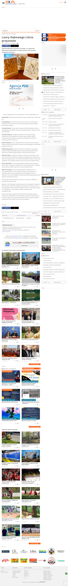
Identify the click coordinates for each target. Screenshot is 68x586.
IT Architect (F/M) (47, 267)
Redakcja (2, 570)
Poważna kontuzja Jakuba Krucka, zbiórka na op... (54, 99)
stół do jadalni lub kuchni (49, 278)
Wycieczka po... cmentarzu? (49, 105)
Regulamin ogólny (47, 570)
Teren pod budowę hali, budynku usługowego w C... (54, 262)
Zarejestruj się (18, 238)
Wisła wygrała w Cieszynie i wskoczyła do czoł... (53, 92)
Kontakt (14, 575)
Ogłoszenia (45, 255)
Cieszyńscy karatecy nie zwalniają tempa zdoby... (54, 200)
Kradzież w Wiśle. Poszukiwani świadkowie (52, 85)
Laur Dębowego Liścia (8, 218)
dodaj (28, 368)
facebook (5, 45)
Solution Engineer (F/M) (48, 258)
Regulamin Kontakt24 (47, 579)
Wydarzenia (14, 33)
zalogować (15, 236)
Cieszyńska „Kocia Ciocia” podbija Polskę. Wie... (53, 198)
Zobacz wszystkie (34, 364)
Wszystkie (20, 30)
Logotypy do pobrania (17, 570)
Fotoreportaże (46, 214)
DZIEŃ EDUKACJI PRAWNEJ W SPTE (50, 205)
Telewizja (26, 572)
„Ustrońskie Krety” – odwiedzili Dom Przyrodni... (53, 196)
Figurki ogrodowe (47, 276)
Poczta (25, 577)
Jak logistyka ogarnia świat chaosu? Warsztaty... (53, 194)
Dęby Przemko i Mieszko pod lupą (50, 94)
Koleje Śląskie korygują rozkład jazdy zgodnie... (53, 87)
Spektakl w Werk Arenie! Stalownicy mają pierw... (54, 90)
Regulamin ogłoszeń (47, 573)
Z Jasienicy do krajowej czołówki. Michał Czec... (53, 103)
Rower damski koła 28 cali (49, 274)
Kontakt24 (45, 174)
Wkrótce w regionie (9, 369)
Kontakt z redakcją (4, 572)
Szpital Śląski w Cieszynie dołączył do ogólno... (53, 101)
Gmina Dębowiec (20, 218)
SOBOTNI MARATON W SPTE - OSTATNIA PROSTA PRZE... (54, 189)
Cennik (14, 574)
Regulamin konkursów (48, 578)
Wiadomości (8, 33)
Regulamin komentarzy (48, 574)
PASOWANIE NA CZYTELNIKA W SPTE (51, 203)
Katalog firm (26, 575)
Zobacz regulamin (6, 231)
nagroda (28, 218)
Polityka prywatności (47, 572)
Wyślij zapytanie (15, 577)
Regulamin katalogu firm (48, 575)
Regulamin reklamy (47, 577)
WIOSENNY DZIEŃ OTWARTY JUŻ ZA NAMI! (52, 187)
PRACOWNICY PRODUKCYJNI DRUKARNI (52, 265)
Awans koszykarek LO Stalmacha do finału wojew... (54, 207)
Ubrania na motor (47, 260)
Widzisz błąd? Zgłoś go (21, 215)
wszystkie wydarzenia (34, 426)
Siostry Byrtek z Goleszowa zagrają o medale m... (54, 96)
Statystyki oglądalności (17, 572)
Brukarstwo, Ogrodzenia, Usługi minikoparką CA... (54, 269)
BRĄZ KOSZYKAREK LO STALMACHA (51, 191)
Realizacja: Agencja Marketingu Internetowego (34, 582)
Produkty (14, 573)
